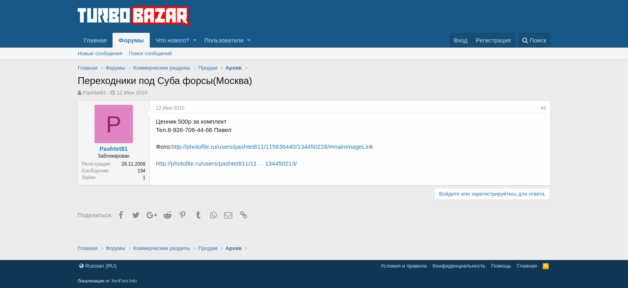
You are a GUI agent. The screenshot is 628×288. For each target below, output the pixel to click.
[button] (195, 40)
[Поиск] (534, 40)
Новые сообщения (100, 53)
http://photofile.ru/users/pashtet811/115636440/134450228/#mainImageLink (273, 146)
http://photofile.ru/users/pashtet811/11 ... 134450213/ (226, 163)
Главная (95, 40)
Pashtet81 (95, 93)
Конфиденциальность (459, 266)
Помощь (501, 266)
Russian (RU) (98, 266)
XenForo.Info (124, 280)
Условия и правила (403, 266)
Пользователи (224, 40)
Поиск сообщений (150, 53)
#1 (543, 108)
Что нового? (172, 40)
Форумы (131, 40)
